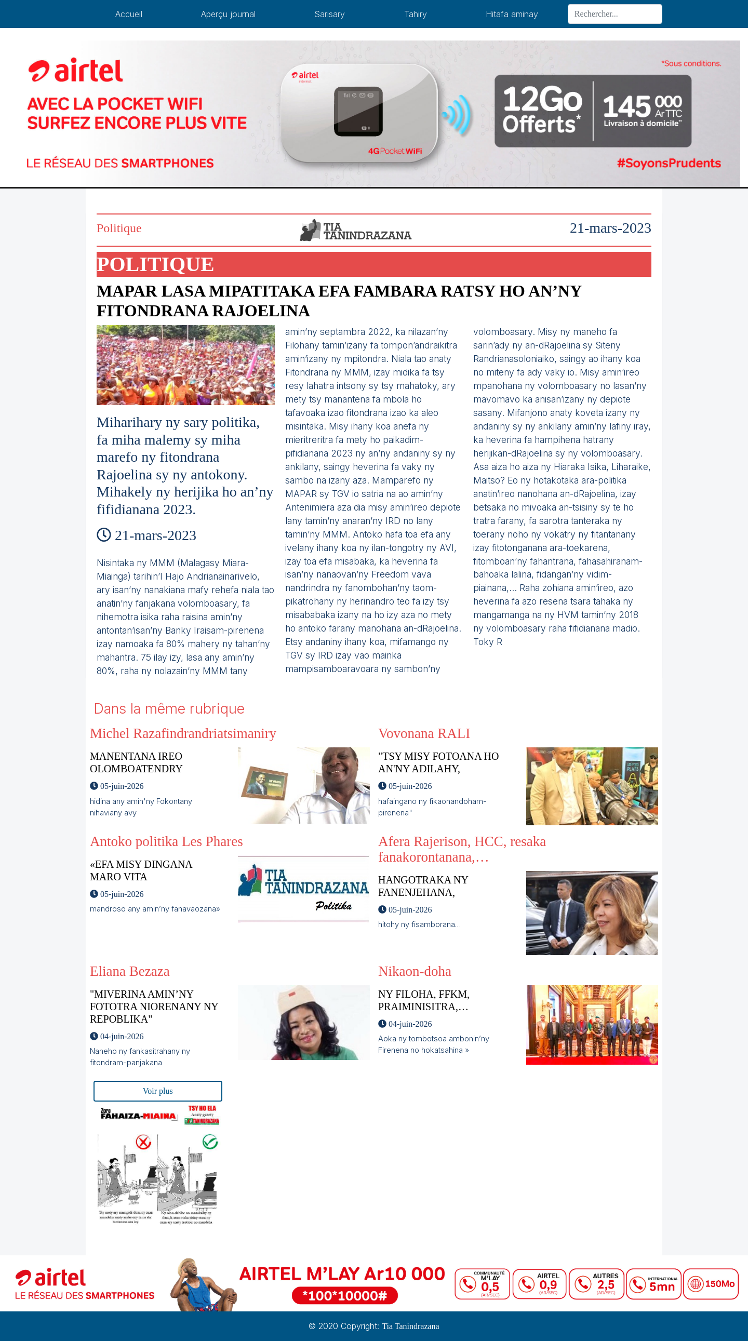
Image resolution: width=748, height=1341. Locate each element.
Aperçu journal (228, 14)
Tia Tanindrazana (410, 1326)
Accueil (128, 14)
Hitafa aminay (512, 14)
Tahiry (415, 14)
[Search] (615, 14)
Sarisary (329, 14)
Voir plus (158, 1091)
